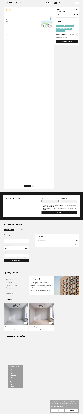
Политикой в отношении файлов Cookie (60, 405)
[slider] (9, 250)
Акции (42, 2)
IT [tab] (15, 229)
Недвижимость (27, 2)
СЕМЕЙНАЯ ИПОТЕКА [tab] (9, 229)
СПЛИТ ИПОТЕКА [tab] (21, 229)
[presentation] (63, 11)
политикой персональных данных (56, 205)
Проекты (21, 2)
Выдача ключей (61, 2)
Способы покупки (35, 2)
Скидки (55, 2)
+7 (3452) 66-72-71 (71, 2)
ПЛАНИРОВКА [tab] (27, 186)
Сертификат (48, 2)
